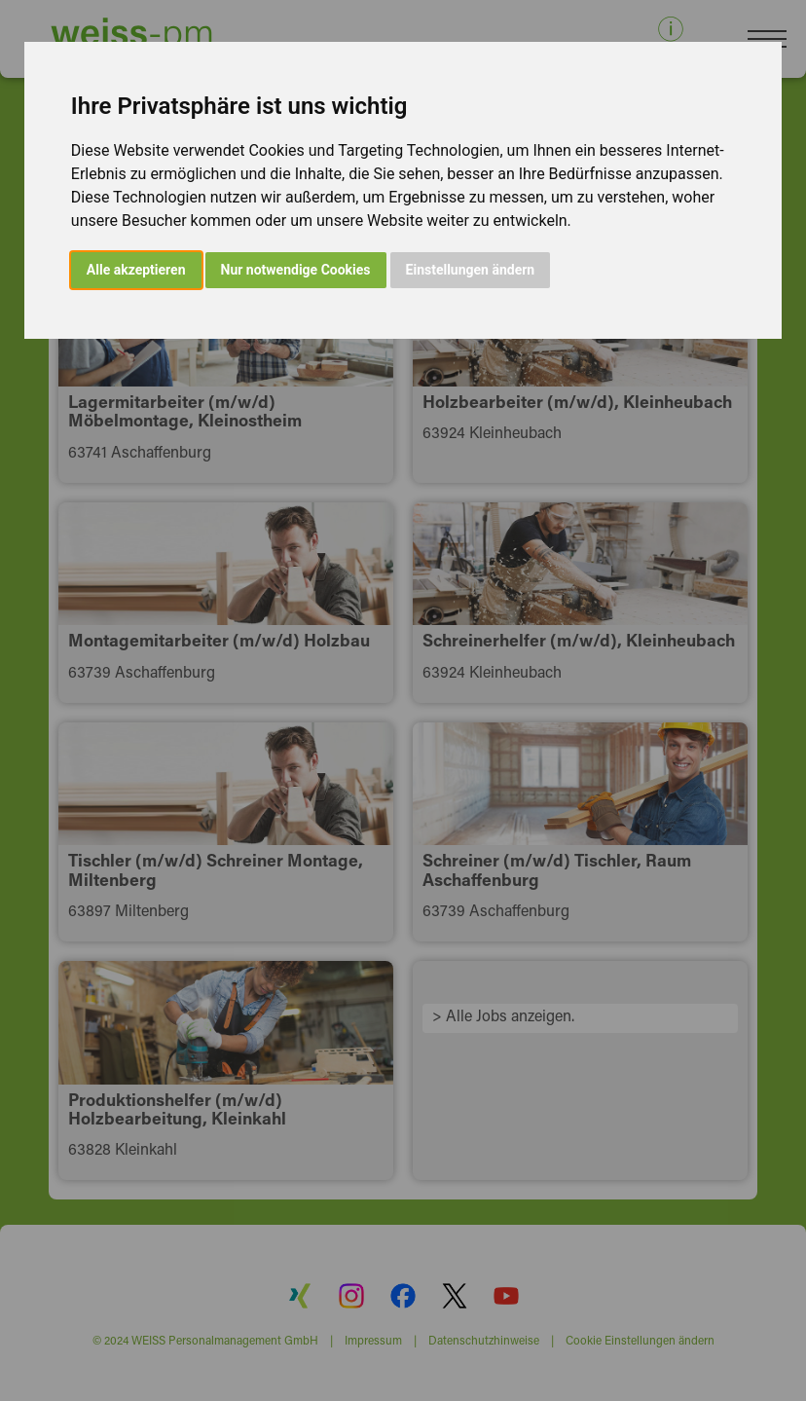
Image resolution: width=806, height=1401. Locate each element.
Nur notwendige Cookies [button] (296, 269)
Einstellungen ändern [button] (470, 269)
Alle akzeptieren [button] (136, 269)
